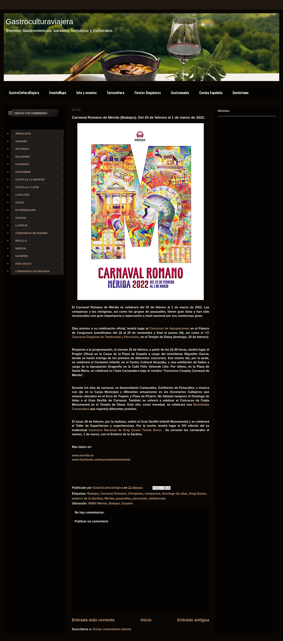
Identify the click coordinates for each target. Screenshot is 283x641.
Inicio (145, 620)
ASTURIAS (22, 148)
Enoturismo (240, 92)
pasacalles (123, 498)
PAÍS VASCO (23, 263)
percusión (140, 498)
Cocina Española (210, 92)
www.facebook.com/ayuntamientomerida (101, 459)
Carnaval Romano (113, 493)
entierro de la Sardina (87, 498)
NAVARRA (21, 255)
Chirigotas (135, 493)
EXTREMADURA (25, 210)
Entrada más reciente (93, 620)
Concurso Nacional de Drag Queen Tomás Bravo (124, 430)
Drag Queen (197, 493)
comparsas (153, 493)
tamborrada (157, 498)
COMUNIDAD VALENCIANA (32, 271)
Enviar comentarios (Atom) (112, 629)
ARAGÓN (21, 141)
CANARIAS (22, 164)
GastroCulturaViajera (24, 92)
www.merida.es (83, 455)
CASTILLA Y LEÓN (27, 187)
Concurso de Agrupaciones (169, 328)
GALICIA (20, 217)
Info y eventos (86, 92)
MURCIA (20, 248)
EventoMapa (57, 92)
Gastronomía (180, 92)
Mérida (109, 498)
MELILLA (21, 240)
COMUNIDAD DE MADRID (31, 233)
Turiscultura (115, 92)
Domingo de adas (174, 493)
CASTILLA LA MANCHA (30, 179)
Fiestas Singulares (148, 92)
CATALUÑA (22, 194)
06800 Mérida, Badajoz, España (110, 503)
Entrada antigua (193, 620)
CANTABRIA (23, 171)
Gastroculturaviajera (39, 21)
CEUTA (19, 202)
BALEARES (22, 156)
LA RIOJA (21, 225)
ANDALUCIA (23, 133)
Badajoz (93, 493)
